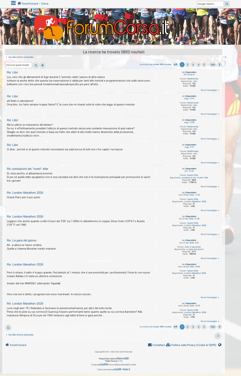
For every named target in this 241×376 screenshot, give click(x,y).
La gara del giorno (195, 249)
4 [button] (198, 64)
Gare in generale (193, 247)
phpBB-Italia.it (122, 369)
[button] (175, 64)
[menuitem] (191, 345)
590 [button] (213, 64)
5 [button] (204, 64)
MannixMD (123, 358)
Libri (195, 81)
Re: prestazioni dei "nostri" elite (27, 168)
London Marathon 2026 (195, 201)
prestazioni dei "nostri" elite (195, 178)
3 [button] (193, 64)
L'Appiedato (190, 72)
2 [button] (187, 64)
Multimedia (192, 79)
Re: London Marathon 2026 (25, 192)
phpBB (103, 364)
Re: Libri (12, 72)
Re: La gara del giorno (21, 240)
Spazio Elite (192, 175)
